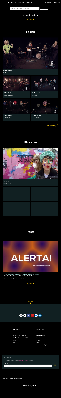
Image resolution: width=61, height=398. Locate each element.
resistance (31, 274)
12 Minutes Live (8, 93)
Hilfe (14, 342)
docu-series (19, 274)
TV (15, 2)
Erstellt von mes (7, 183)
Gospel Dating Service (9, 95)
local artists (11, 274)
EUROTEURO (7, 118)
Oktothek (10, 2)
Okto (6, 274)
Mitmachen (21, 2)
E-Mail (6, 363)
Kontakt (38, 337)
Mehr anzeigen (52, 125)
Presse (38, 340)
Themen (44, 8)
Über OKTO (39, 333)
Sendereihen (16, 333)
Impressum (5, 378)
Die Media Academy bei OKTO (21, 337)
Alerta (25, 274)
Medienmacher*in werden (19, 335)
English (37, 274)
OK (55, 365)
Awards (15, 345)
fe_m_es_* (6, 181)
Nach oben (30, 302)
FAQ (37, 342)
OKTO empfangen (41, 335)
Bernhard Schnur (36, 118)
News (14, 340)
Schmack (34, 95)
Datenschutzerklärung (16, 378)
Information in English (42, 345)
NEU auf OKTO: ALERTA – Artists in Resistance (18, 275)
